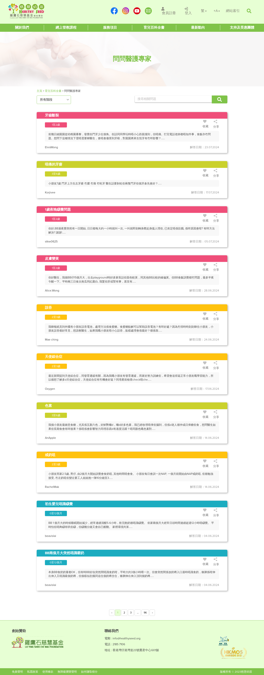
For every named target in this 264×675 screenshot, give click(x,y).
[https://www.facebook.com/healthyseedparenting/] (114, 10)
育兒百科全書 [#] (53, 91)
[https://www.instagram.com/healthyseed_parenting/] (125, 10)
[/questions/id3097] (132, 405)
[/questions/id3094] (132, 356)
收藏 (205, 124)
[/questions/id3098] (132, 307)
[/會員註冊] (169, 11)
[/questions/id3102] (132, 115)
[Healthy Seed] (31, 11)
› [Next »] (152, 613)
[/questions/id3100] (132, 209)
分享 (216, 124)
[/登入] (188, 11)
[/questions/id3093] (132, 504)
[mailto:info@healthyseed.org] (148, 10)
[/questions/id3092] (132, 553)
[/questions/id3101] (132, 164)
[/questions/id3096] (132, 455)
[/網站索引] (233, 11)
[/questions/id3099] (132, 258)
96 (145, 613)
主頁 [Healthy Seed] (40, 91)
